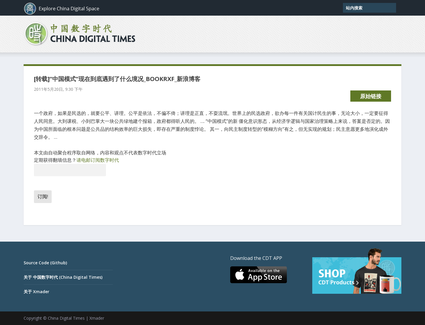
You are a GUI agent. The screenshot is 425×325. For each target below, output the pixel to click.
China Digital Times (66, 318)
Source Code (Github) (45, 262)
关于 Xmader (36, 291)
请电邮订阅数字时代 (97, 160)
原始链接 (370, 96)
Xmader (96, 318)
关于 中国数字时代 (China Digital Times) (63, 277)
